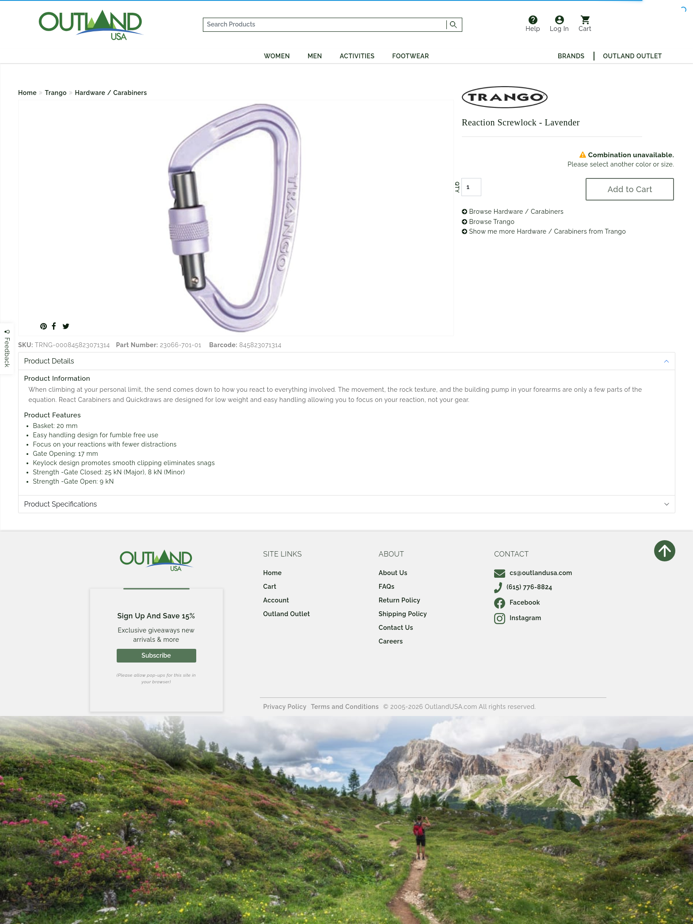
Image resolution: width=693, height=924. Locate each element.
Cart (585, 23)
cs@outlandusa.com (533, 572)
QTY (457, 187)
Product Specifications (60, 504)
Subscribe (156, 655)
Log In (559, 23)
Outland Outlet (632, 56)
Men (315, 56)
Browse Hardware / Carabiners (513, 211)
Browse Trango (488, 221)
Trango (56, 92)
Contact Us (396, 627)
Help (532, 23)
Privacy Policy (285, 706)
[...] (325, 24)
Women (277, 56)
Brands (571, 56)
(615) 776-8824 (523, 587)
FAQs (387, 586)
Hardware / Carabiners (111, 92)
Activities (357, 56)
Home (27, 92)
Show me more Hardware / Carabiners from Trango (544, 231)
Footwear (410, 56)
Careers (391, 641)
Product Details (49, 361)
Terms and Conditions (345, 706)
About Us (393, 572)
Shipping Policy (403, 613)
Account (276, 600)
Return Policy (399, 600)
